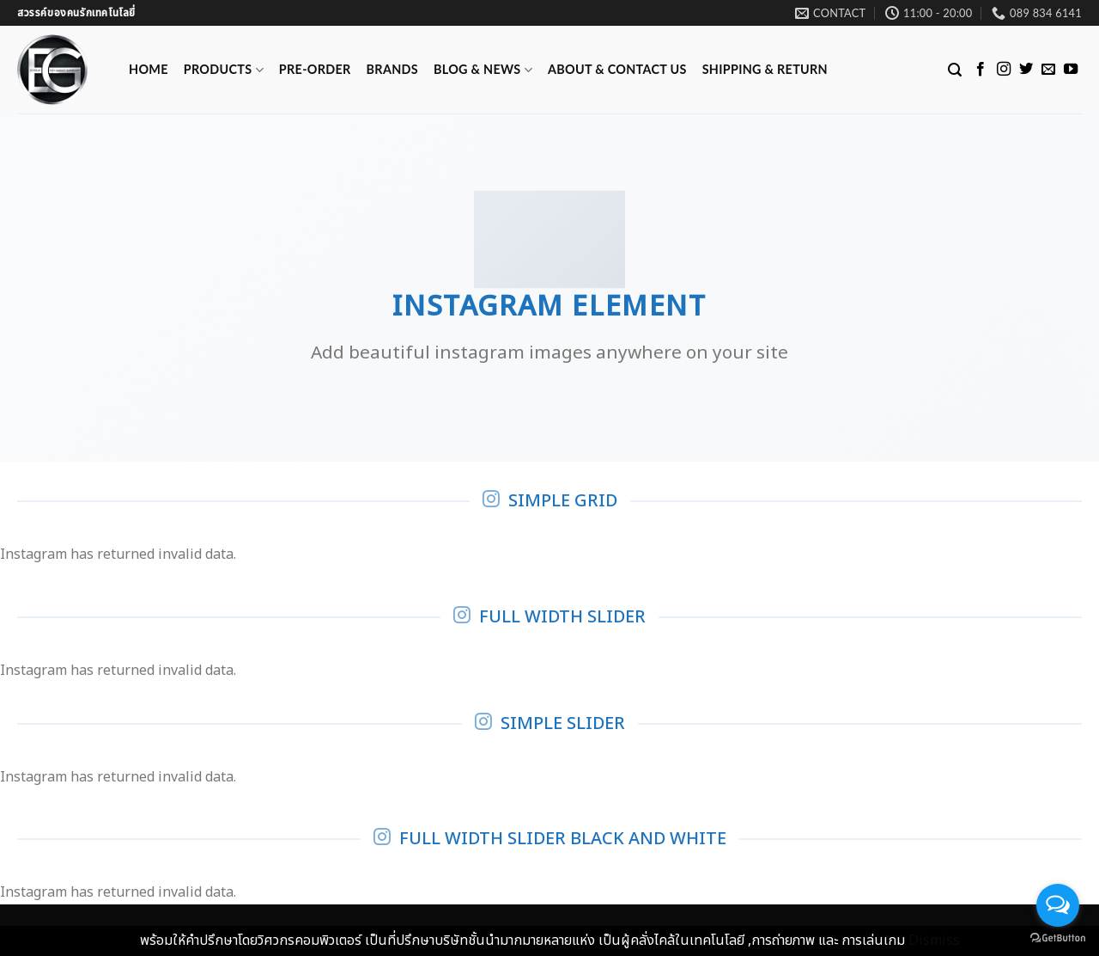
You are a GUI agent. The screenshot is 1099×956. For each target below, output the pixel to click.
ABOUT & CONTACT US (617, 69)
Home (148, 69)
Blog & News (483, 70)
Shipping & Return (765, 69)
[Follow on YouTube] (1071, 69)
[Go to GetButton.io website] (1057, 938)
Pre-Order (315, 69)
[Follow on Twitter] (1026, 69)
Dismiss (934, 940)
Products (224, 70)
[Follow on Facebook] (980, 69)
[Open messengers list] (1057, 905)
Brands (392, 69)
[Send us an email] (1048, 69)
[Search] (955, 70)
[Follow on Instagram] (1004, 69)
